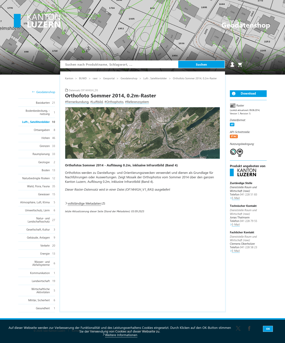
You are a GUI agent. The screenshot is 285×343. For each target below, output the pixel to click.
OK (268, 329)
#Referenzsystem (137, 102)
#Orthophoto (113, 102)
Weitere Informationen (121, 335)
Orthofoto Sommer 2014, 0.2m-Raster (195, 78)
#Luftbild (96, 102)
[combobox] (119, 64)
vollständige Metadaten (84, 203)
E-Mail (236, 198)
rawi (95, 78)
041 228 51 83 (248, 194)
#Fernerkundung (77, 102)
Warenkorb (240, 64)
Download (248, 93)
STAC (234, 136)
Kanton (69, 78)
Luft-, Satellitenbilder (155, 78)
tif (232, 124)
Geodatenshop (43, 92)
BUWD (83, 78)
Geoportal (109, 78)
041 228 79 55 (248, 221)
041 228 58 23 (248, 247)
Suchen (201, 64)
